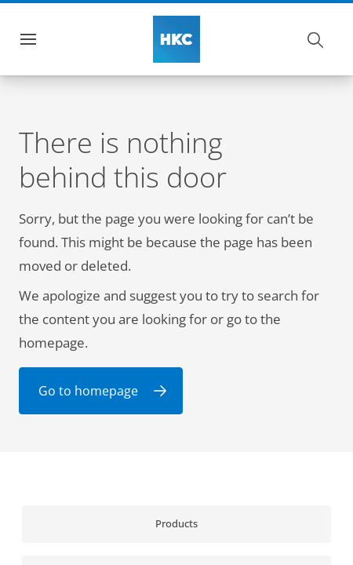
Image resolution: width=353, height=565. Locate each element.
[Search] (316, 39)
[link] (176, 524)
